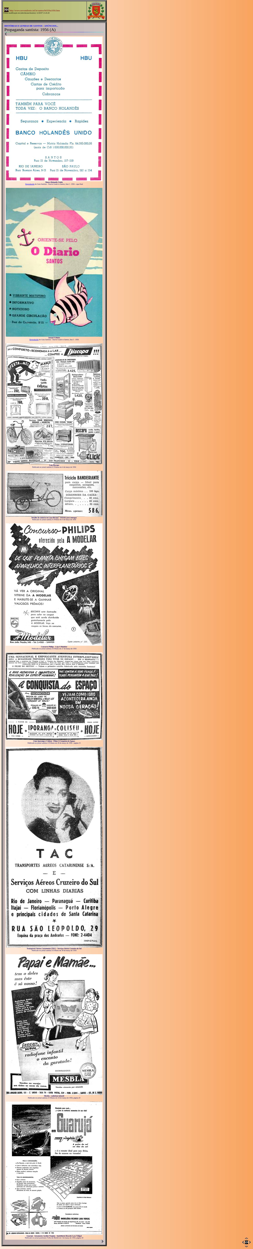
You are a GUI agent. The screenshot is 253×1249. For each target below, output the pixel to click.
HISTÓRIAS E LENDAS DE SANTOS (23, 25)
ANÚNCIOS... (51, 25)
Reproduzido (29, 184)
